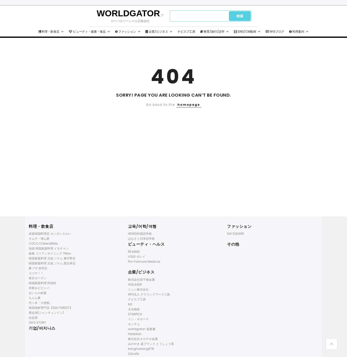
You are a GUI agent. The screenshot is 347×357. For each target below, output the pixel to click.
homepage (188, 105)
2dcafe (133, 354)
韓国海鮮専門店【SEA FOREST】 (51, 308)
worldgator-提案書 (141, 329)
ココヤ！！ (36, 273)
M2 (130, 304)
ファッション (128, 32)
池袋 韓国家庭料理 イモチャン (49, 248)
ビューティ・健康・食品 (89, 32)
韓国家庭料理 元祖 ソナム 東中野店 (52, 258)
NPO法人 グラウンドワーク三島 (149, 294)
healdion (135, 334)
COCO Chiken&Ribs (43, 243)
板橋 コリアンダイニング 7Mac (50, 253)
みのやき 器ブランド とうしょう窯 (151, 344)
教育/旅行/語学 (214, 32)
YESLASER (135, 284)
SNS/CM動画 (247, 32)
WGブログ (275, 31)
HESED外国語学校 (140, 233)
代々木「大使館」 (40, 303)
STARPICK (135, 314)
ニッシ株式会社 (138, 289)
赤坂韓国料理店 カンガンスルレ (50, 233)
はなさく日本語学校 (141, 238)
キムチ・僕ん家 (39, 238)
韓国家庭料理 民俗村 (42, 283)
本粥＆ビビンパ (39, 288)
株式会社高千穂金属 (141, 279)
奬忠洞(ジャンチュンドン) (46, 313)
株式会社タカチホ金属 (143, 339)
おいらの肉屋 (38, 293)
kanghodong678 (141, 349)
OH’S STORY (37, 322)
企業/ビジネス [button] (159, 32)
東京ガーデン (38, 278)
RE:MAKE (134, 252)
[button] (62, 32)
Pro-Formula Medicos (144, 261)
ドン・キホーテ (138, 319)
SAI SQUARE (235, 233)
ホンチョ (134, 324)
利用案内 (299, 32)
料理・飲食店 (51, 32)
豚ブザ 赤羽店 (38, 268)
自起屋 (33, 317)
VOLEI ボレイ (136, 256)
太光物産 (134, 309)
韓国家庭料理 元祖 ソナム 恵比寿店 (52, 263)
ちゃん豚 (35, 298)
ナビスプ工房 (186, 31)
